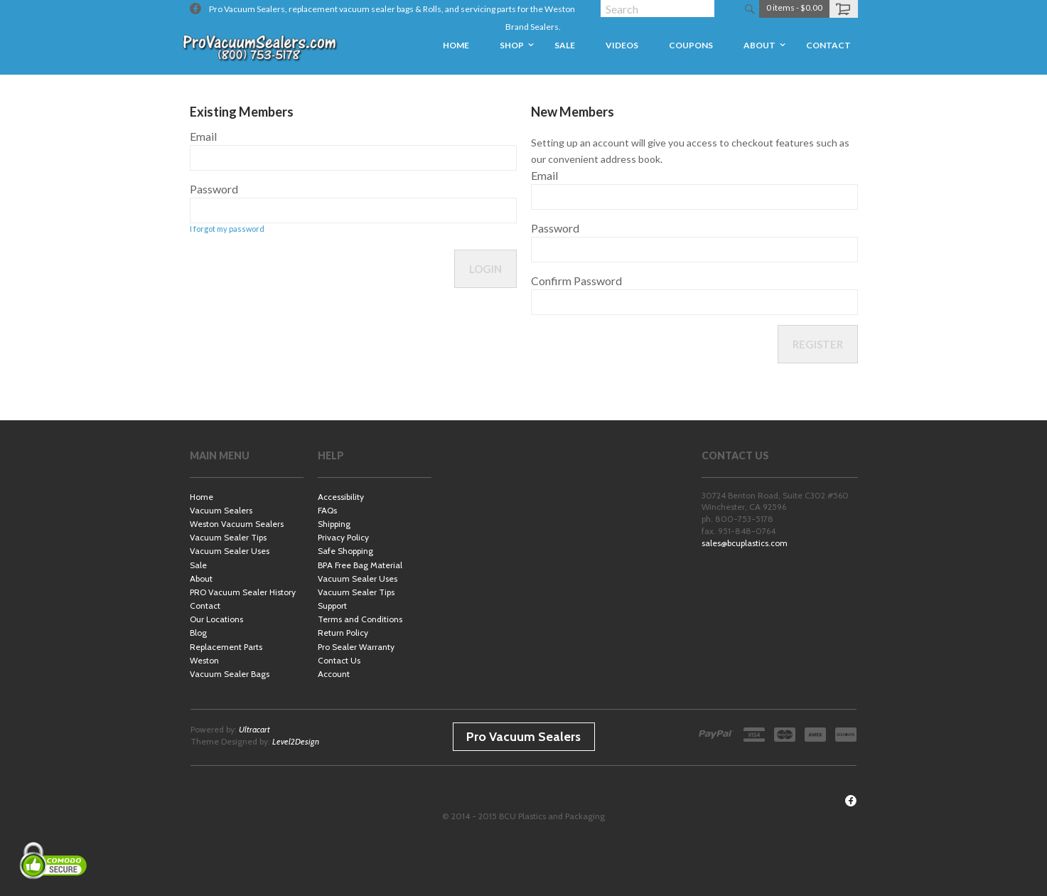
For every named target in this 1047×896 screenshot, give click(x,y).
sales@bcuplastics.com (745, 543)
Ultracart (254, 729)
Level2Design (295, 741)
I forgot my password (227, 228)
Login (485, 268)
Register (818, 344)
